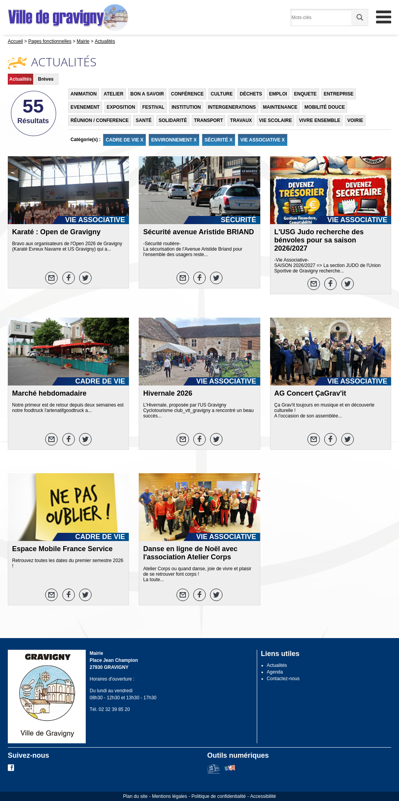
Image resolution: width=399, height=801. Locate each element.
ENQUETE (305, 94)
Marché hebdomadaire (49, 393)
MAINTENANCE (280, 107)
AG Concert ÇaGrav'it (310, 393)
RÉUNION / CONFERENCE (100, 120)
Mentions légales (169, 796)
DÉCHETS (251, 94)
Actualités (20, 79)
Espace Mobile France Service (62, 549)
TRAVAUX (241, 120)
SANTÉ (144, 120)
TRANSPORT (208, 120)
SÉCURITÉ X (219, 140)
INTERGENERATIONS (232, 107)
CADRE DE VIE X (124, 140)
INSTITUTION (186, 107)
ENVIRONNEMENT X (174, 140)
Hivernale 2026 (167, 393)
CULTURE (222, 94)
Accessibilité (263, 796)
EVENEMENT (85, 107)
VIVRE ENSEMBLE (319, 120)
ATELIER (113, 94)
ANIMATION (84, 94)
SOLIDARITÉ (173, 120)
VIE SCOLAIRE (275, 120)
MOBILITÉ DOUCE (324, 107)
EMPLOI (278, 94)
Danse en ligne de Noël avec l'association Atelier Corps (190, 553)
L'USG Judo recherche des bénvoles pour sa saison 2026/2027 (319, 240)
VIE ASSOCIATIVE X (262, 140)
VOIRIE (355, 120)
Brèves (45, 79)
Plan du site (135, 796)
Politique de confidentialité (218, 796)
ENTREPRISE (339, 94)
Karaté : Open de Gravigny (56, 232)
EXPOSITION (121, 107)
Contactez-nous (283, 678)
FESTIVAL (153, 107)
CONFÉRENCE (187, 94)
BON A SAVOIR (147, 94)
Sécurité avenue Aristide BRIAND (198, 232)
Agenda (275, 672)
